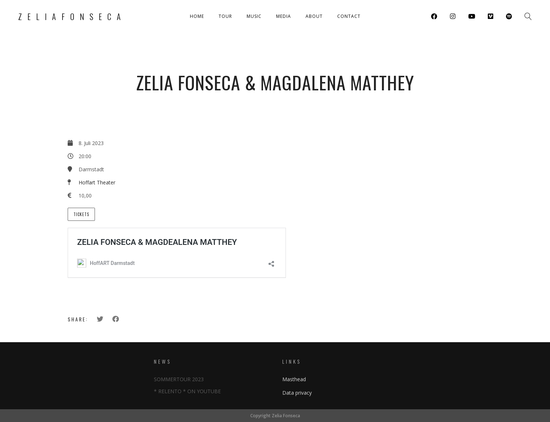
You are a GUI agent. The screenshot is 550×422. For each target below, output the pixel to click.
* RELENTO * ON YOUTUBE (187, 391)
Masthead (294, 379)
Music (254, 16)
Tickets (81, 214)
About (314, 16)
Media (283, 16)
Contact (348, 16)
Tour (225, 16)
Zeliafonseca (72, 16)
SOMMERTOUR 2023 (179, 379)
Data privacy (297, 392)
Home (197, 16)
